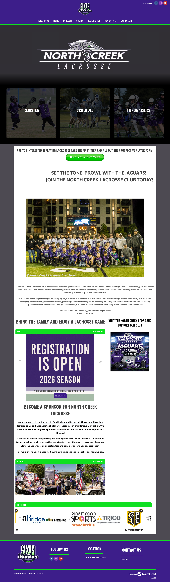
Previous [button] (20, 361)
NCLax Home (43, 20)
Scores (80, 20)
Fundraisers (126, 20)
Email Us (124, 559)
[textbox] (85, 158)
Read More (60, 395)
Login (154, 577)
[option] (60, 367)
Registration (94, 20)
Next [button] (101, 361)
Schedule (67, 20)
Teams (56, 20)
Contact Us (110, 20)
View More (98, 331)
